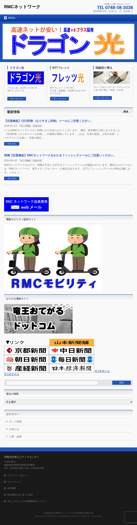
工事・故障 (15, 436)
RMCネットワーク (22, 6)
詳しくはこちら (17, 98)
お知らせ (37, 126)
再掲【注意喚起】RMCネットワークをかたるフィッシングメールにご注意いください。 (60, 155)
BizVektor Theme (68, 516)
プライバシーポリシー (18, 475)
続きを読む (12, 144)
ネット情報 (25, 126)
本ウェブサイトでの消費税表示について (26, 501)
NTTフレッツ (60, 67)
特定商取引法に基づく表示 (20, 495)
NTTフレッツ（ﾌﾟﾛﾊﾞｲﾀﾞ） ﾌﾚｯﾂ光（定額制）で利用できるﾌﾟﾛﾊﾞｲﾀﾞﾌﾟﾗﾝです (68, 91)
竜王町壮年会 (11, 374)
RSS (125, 111)
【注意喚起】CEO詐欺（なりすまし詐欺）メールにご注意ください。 (48, 120)
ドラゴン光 (17, 67)
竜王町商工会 (102, 371)
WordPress (52, 516)
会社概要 (11, 488)
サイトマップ (13, 482)
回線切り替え (104, 67)
